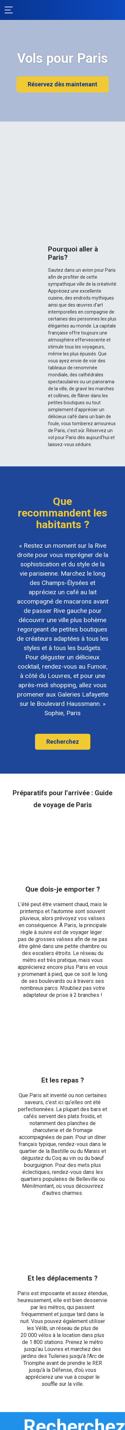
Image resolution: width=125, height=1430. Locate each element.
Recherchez (62, 741)
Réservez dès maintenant (62, 84)
